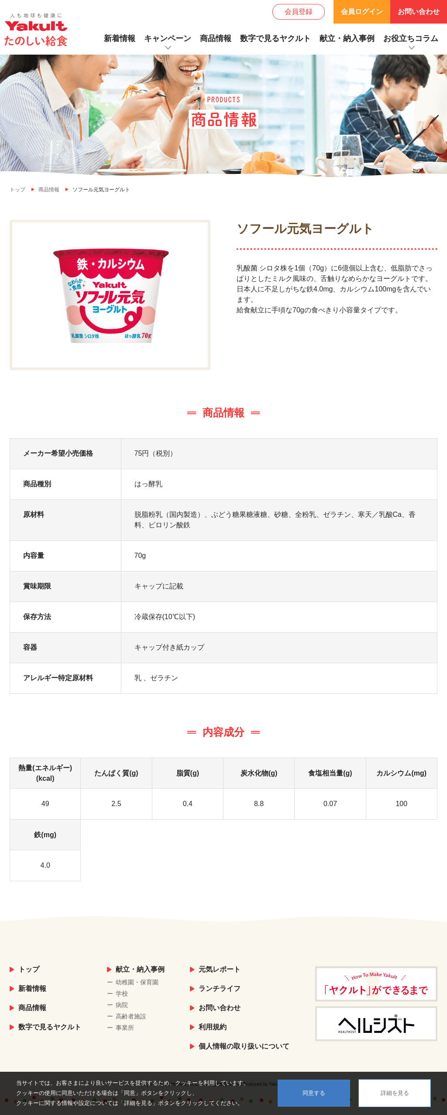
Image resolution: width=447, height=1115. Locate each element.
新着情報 (119, 38)
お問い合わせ (419, 11)
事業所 (125, 1027)
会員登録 (299, 11)
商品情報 (215, 38)
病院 (122, 1004)
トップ (28, 969)
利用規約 (213, 1027)
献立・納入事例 (347, 38)
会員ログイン (362, 11)
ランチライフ (220, 988)
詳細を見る (395, 1093)
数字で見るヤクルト (275, 38)
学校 (122, 993)
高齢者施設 (131, 1016)
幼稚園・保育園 (137, 982)
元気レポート (220, 969)
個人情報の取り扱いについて (244, 1046)
